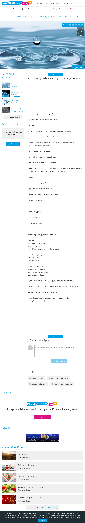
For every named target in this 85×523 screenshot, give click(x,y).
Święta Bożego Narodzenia (29, 497)
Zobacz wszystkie (13, 117)
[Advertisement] (41, 96)
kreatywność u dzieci (39, 384)
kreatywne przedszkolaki (63, 384)
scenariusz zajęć (37, 378)
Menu (82, 3)
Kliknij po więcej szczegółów (71, 517)
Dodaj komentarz (59, 361)
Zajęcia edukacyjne (26, 465)
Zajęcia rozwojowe (26, 476)
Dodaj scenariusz (42, 417)
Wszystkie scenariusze (14, 393)
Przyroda (22, 454)
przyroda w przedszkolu (59, 378)
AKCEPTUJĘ (42, 520)
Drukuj (79, 67)
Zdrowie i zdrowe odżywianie (30, 486)
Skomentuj (14, 144)
